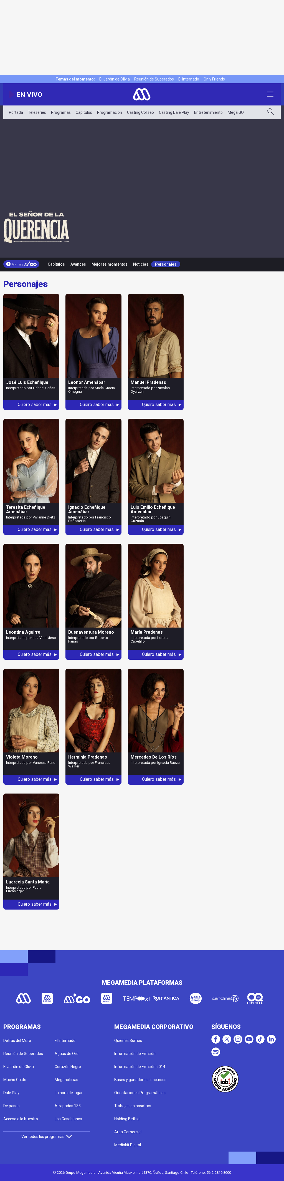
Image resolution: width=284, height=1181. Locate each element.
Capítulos (84, 112)
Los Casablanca (68, 1119)
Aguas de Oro (66, 1053)
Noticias (140, 264)
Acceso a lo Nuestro (20, 1119)
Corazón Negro (68, 1066)
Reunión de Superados (154, 79)
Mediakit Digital (127, 1145)
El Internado (188, 79)
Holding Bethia (127, 1119)
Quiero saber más (37, 404)
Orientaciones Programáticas (140, 1093)
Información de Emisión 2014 (139, 1066)
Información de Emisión (135, 1053)
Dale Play (11, 1093)
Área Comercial (127, 1132)
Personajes (165, 264)
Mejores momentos (110, 264)
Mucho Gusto (14, 1079)
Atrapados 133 (68, 1106)
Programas (61, 112)
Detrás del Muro (17, 1040)
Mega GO (236, 112)
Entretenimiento (208, 112)
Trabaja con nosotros (132, 1106)
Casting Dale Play (174, 112)
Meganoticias (66, 1079)
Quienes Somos (128, 1040)
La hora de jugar (69, 1093)
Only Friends (214, 79)
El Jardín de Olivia (114, 79)
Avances (78, 264)
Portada (16, 112)
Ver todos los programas (46, 1136)
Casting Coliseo (140, 112)
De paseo (11, 1106)
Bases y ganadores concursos (140, 1079)
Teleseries (37, 112)
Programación (109, 112)
